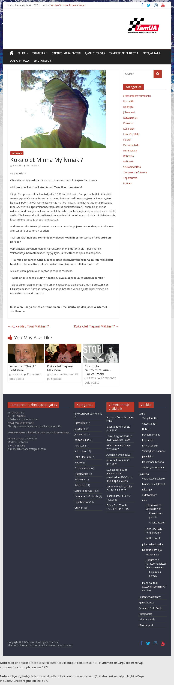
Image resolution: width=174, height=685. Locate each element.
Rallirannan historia (153, 462)
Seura (21, 53)
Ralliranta (128, 156)
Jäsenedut (147, 440)
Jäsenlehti (147, 456)
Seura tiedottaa (132, 167)
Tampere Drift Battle (124, 53)
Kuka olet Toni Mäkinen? (28, 326)
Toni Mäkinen (32, 165)
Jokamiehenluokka (152, 544)
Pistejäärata (151, 53)
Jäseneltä (128, 106)
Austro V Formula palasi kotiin (68, 5)
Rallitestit (128, 161)
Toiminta (38, 53)
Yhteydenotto (150, 418)
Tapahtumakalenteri (66, 53)
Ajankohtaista (95, 53)
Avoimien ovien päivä (118, 454)
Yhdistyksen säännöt (154, 451)
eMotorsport (43, 60)
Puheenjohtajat (151, 434)
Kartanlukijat (130, 117)
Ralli (144, 500)
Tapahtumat (130, 178)
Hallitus (146, 429)
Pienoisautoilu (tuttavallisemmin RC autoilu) (154, 586)
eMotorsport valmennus (137, 95)
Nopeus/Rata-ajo (152, 550)
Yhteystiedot (149, 423)
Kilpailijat (147, 489)
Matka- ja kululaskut (153, 484)
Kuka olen (17, 153)
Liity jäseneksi (150, 445)
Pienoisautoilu (131, 145)
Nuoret (127, 139)
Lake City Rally (19, 60)
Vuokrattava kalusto (153, 478)
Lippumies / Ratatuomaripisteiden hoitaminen (156, 563)
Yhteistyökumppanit (153, 467)
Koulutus (128, 123)
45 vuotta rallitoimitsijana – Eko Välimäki (98, 370)
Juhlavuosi (129, 112)
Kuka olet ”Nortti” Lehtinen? (22, 368)
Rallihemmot (153, 538)
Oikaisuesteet (157, 522)
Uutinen (127, 183)
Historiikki (128, 101)
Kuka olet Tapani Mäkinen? (96, 326)
